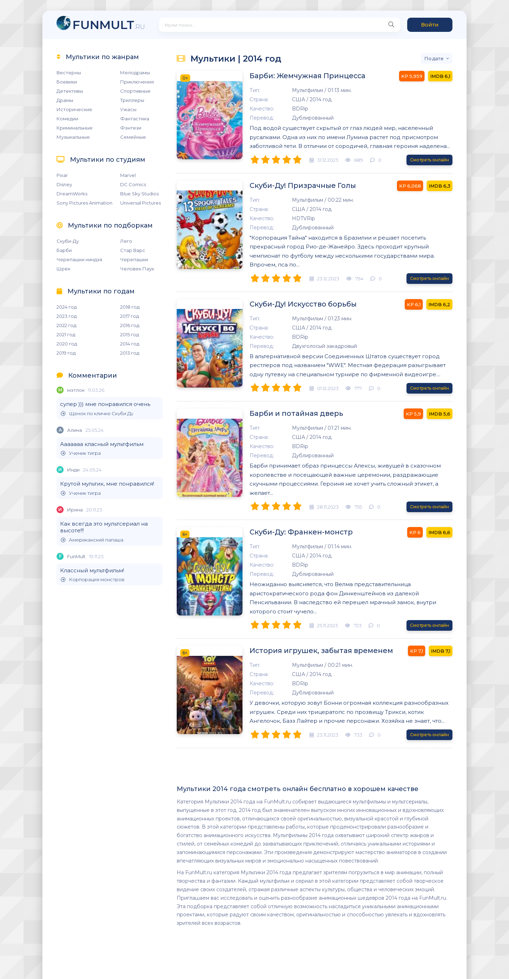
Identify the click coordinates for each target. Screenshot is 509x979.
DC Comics (133, 184)
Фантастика (134, 118)
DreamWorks (72, 193)
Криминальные (75, 128)
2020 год (67, 344)
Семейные (133, 137)
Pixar (62, 175)
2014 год (129, 344)
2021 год (66, 334)
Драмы (65, 100)
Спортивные (135, 91)
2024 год (67, 307)
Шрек (63, 268)
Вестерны (69, 72)
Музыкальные (73, 137)
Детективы (70, 91)
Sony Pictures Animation (84, 203)
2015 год (129, 334)
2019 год (66, 353)
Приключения (137, 82)
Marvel (128, 175)
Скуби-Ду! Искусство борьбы (298, 304)
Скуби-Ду (68, 241)
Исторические (74, 109)
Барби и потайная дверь (291, 414)
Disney (64, 184)
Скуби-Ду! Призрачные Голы (297, 186)
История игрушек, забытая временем (316, 651)
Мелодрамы (135, 72)
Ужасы (128, 109)
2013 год (129, 353)
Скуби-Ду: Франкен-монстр (295, 532)
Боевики (67, 82)
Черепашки (134, 259)
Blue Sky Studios (139, 193)
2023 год (67, 316)
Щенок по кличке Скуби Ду (97, 413)
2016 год (129, 325)
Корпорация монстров (92, 579)
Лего (126, 241)
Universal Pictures (140, 203)
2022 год (66, 325)
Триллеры (132, 100)
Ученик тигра (81, 453)
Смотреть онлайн (429, 159)
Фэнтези (130, 128)
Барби (64, 250)
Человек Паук (137, 268)
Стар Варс (132, 250)
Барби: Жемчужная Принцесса (302, 76)
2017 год (129, 316)
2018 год (130, 307)
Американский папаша (92, 540)
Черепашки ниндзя (79, 259)
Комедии (67, 118)
